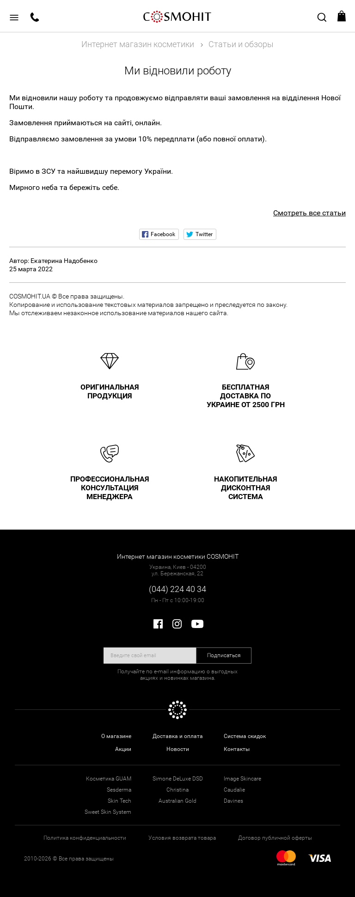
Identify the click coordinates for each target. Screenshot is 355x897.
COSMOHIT (177, 16)
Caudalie (234, 790)
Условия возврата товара (182, 838)
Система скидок (245, 736)
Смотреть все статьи (309, 212)
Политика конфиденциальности (84, 838)
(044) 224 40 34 (177, 589)
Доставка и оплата (178, 736)
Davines (233, 801)
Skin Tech (119, 801)
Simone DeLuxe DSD (178, 778)
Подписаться (224, 655)
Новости (177, 749)
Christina (177, 790)
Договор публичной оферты (275, 838)
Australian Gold (177, 801)
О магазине (116, 736)
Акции (123, 749)
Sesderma (119, 790)
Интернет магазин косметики (137, 44)
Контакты (237, 749)
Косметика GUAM (108, 778)
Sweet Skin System (108, 812)
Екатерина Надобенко (64, 260)
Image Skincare (242, 778)
